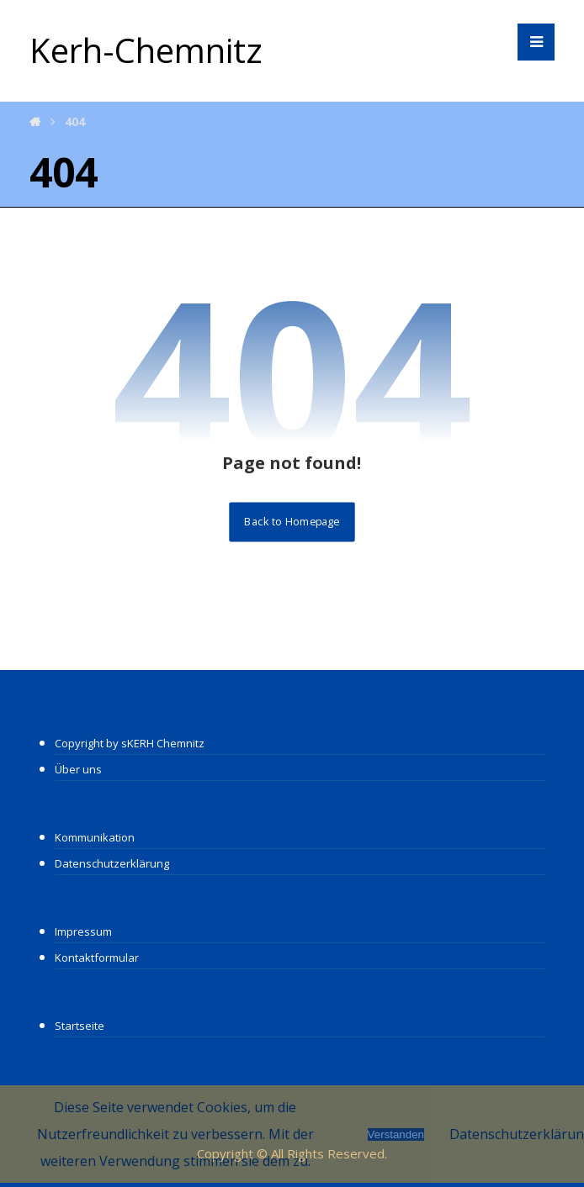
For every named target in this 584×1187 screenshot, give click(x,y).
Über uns (78, 769)
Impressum (83, 931)
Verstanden (396, 1134)
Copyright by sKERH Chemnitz (129, 743)
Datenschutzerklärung (112, 863)
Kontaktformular (97, 957)
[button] (536, 42)
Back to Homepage (291, 521)
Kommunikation (95, 837)
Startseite (79, 1025)
